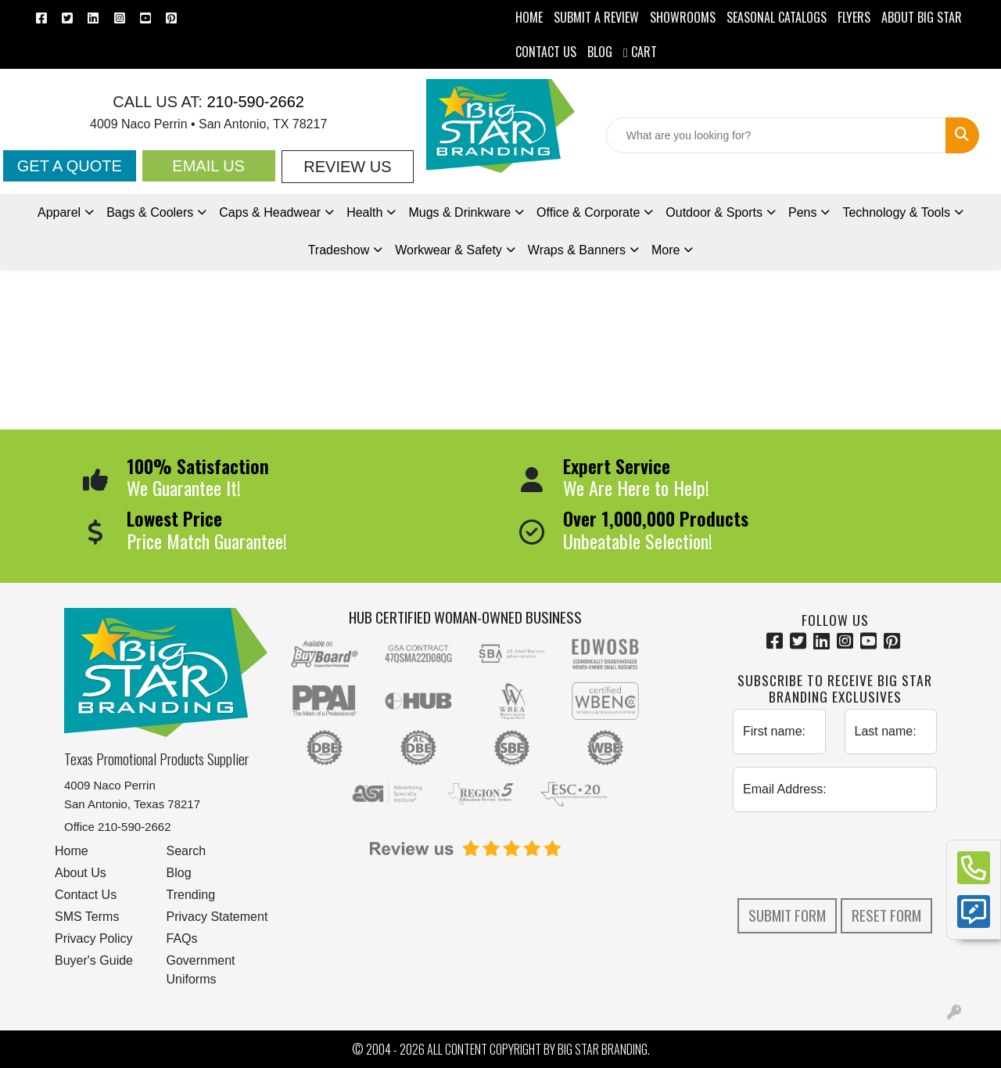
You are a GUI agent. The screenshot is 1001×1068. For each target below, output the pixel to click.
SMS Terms (87, 916)
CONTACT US (545, 51)
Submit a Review (596, 17)
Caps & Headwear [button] (270, 212)
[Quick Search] (776, 135)
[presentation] (852, 855)
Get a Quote (69, 165)
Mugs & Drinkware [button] (459, 212)
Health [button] (364, 212)
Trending (191, 894)
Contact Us (86, 894)
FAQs (182, 938)
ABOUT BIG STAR (921, 17)
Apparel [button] (59, 212)
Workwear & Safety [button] (448, 250)
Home (71, 851)
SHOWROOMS (683, 17)
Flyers (854, 17)
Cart (640, 51)
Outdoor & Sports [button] (714, 212)
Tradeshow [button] (339, 250)
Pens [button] (802, 212)
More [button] (665, 250)
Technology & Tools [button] (896, 212)
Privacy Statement (217, 916)
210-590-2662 (253, 101)
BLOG (599, 51)
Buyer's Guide (94, 960)
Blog (179, 872)
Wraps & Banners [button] (577, 250)
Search (186, 851)
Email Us (208, 165)
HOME (529, 17)
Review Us (347, 166)
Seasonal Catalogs (777, 17)
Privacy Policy (94, 938)
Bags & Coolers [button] (149, 212)
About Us (80, 872)
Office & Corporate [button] (588, 212)
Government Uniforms (201, 970)
